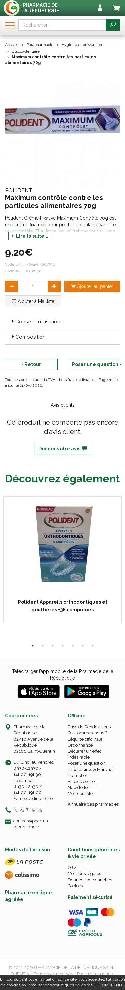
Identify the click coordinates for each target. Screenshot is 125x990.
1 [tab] (32, 645)
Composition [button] (28, 337)
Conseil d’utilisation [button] (35, 322)
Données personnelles (90, 879)
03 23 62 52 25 (27, 809)
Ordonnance (80, 745)
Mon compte (80, 793)
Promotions (79, 775)
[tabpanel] (62, 559)
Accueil (12, 44)
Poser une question (86, 763)
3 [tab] (52, 645)
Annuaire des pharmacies (93, 804)
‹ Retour (31, 364)
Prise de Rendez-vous (89, 726)
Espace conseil (82, 781)
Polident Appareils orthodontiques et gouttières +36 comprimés (62, 605)
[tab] (62, 321)
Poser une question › (96, 364)
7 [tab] (92, 645)
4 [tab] (62, 645)
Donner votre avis (62, 448)
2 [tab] (42, 645)
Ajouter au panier (92, 286)
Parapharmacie (40, 44)
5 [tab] (72, 645)
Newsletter (78, 787)
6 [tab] (82, 645)
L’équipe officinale (85, 739)
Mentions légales (84, 873)
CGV (72, 867)
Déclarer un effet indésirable (84, 754)
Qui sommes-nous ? (87, 732)
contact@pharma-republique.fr (31, 823)
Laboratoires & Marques (91, 769)
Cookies (75, 885)
